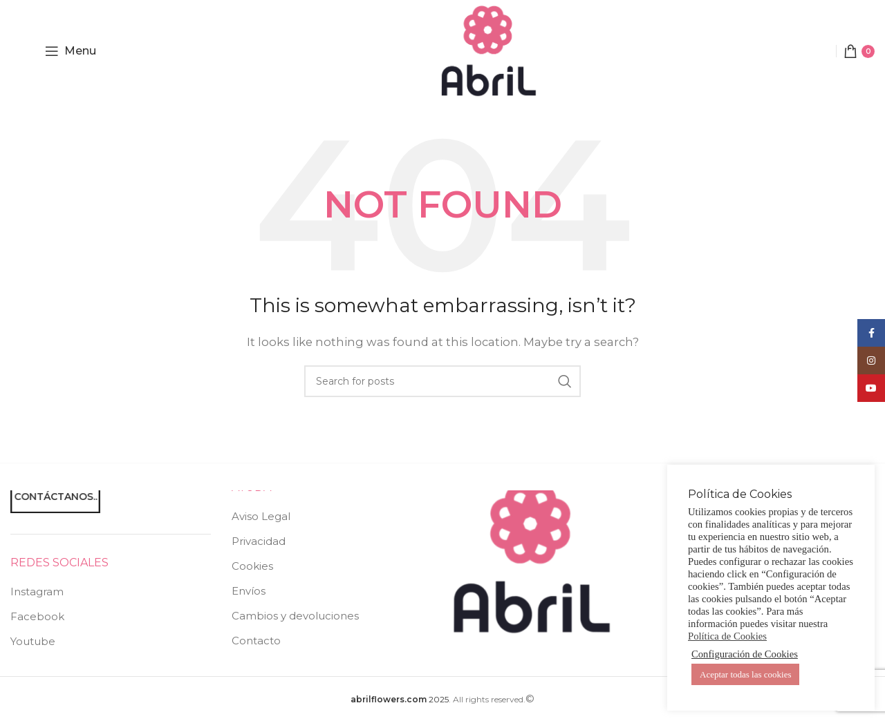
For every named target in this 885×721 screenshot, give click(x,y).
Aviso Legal (261, 516)
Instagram (37, 591)
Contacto (256, 640)
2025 (400, 699)
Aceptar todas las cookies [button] (745, 674)
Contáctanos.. (56, 496)
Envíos (249, 590)
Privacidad (259, 541)
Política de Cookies (727, 636)
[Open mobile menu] (70, 51)
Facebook (37, 616)
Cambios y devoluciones (295, 615)
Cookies (252, 566)
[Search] (442, 381)
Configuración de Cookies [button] (744, 654)
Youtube (32, 641)
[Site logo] (488, 50)
